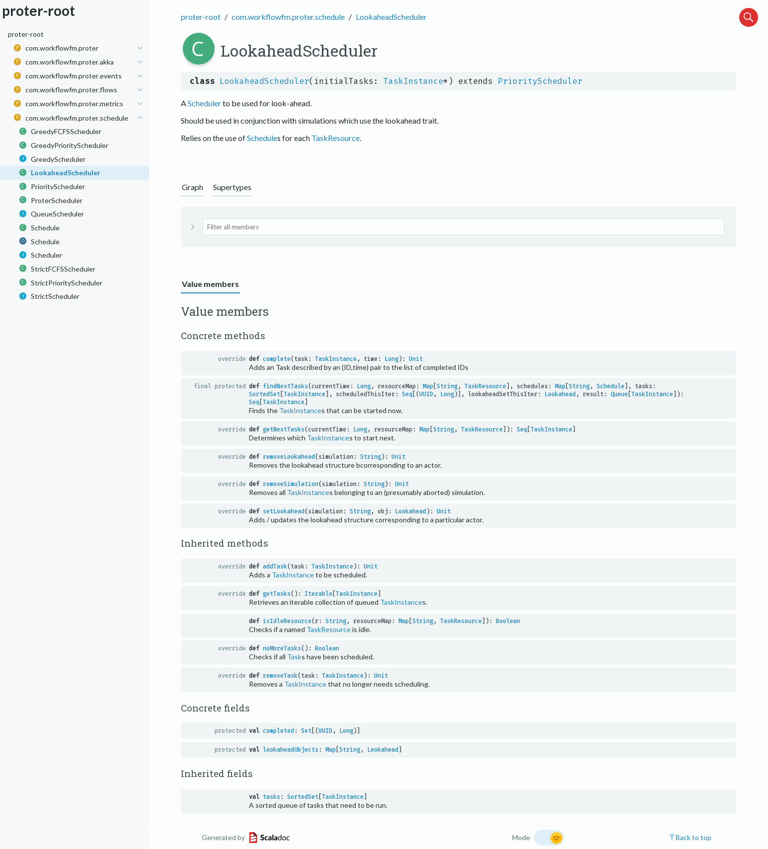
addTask (275, 566)
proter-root (201, 16)
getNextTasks (284, 429)
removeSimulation (290, 484)
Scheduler (204, 103)
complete (277, 359)
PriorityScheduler (540, 81)
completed (278, 731)
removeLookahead (289, 457)
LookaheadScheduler (391, 16)
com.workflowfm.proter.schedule (288, 16)
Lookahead (560, 394)
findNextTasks (285, 386)
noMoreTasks (282, 648)
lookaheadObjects (290, 750)
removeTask (280, 676)
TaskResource (335, 137)
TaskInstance (413, 81)
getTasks (277, 594)
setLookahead (284, 511)
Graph (192, 187)
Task (294, 656)
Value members (210, 283)
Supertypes (232, 187)
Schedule (262, 137)
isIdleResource (287, 621)
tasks (271, 797)
